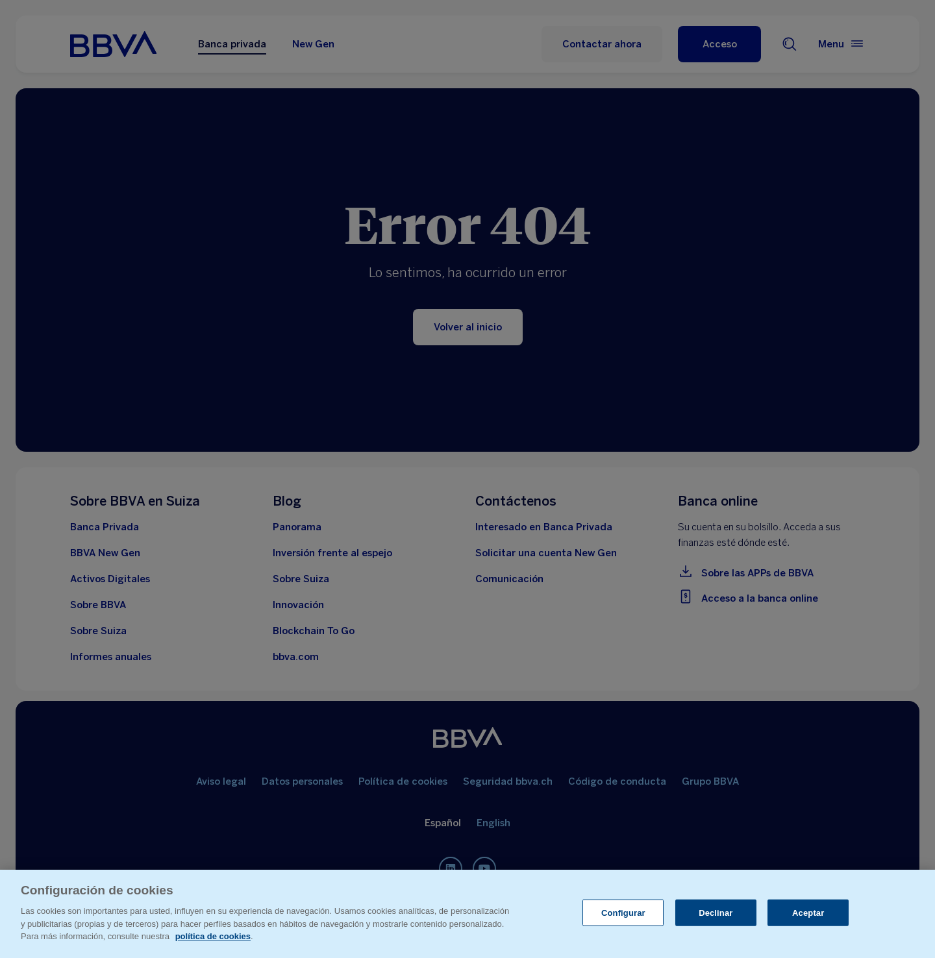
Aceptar (808, 912)
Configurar (623, 912)
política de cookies (213, 936)
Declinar (715, 912)
